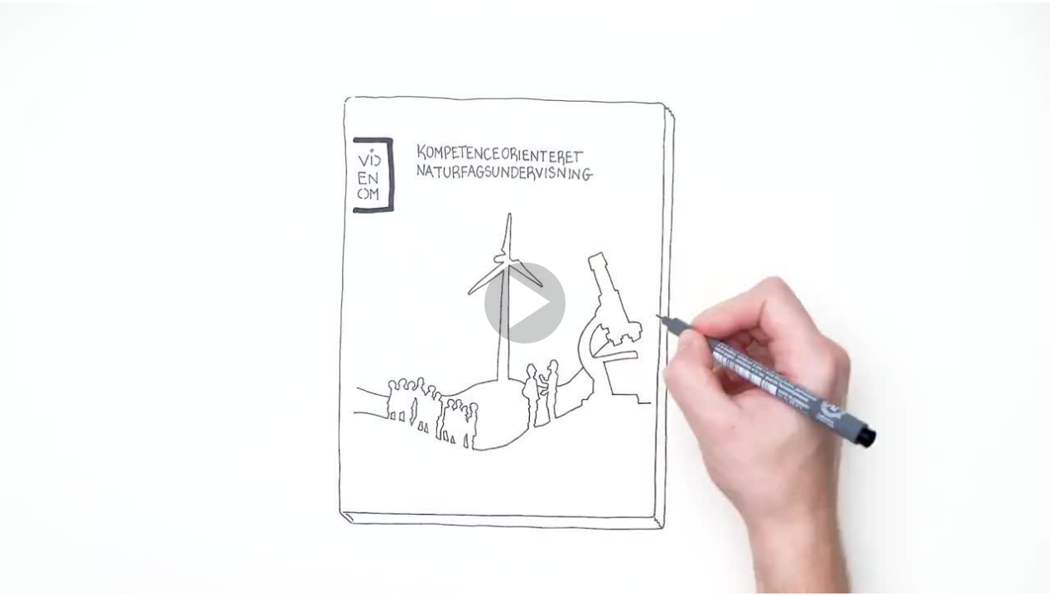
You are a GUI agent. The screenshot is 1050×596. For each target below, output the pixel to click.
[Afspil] (525, 339)
